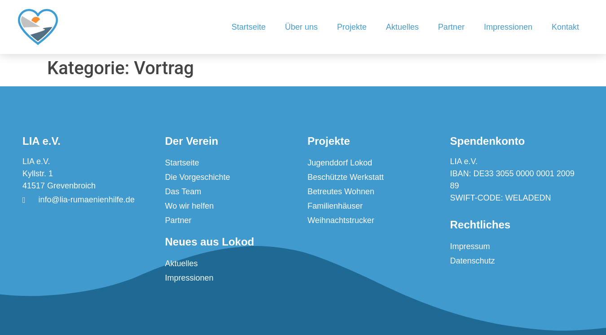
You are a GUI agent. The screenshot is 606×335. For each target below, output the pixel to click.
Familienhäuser (335, 205)
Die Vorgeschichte (197, 177)
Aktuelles (402, 26)
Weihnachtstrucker (340, 220)
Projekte (352, 26)
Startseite (249, 26)
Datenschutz (472, 260)
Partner (451, 26)
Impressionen (508, 26)
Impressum (470, 246)
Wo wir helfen (189, 205)
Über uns (301, 26)
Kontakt (565, 26)
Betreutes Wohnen (340, 191)
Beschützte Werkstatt (345, 177)
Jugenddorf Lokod (339, 162)
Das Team (183, 191)
